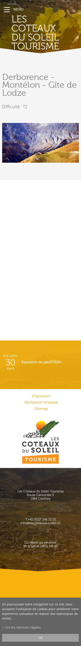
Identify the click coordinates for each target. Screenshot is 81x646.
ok (40, 638)
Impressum (41, 396)
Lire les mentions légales (23, 627)
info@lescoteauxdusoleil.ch (40, 523)
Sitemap (41, 409)
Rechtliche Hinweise (41, 402)
